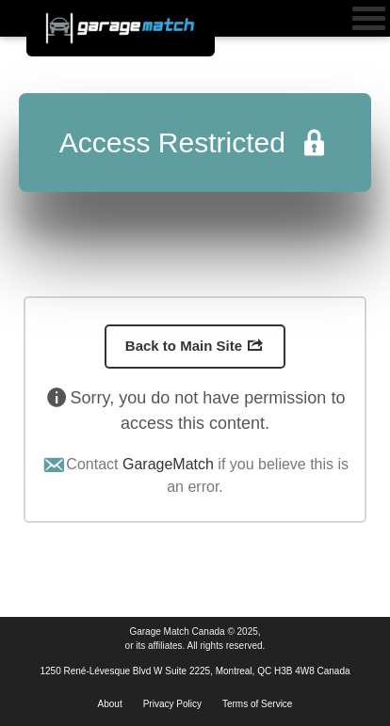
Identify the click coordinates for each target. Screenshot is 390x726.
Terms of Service (257, 704)
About (110, 704)
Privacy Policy (172, 704)
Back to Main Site (195, 345)
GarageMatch (168, 464)
